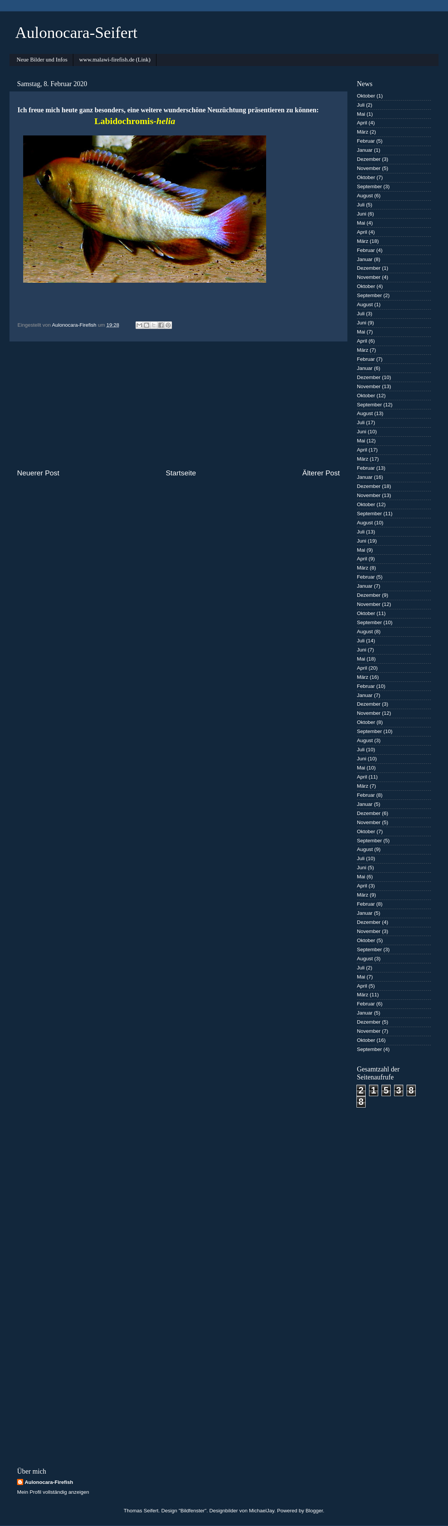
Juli (360, 105)
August (365, 195)
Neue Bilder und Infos (42, 60)
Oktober (366, 96)
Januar (364, 150)
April (362, 123)
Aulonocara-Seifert (76, 32)
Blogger (314, 1510)
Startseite (181, 473)
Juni (361, 214)
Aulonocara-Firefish (49, 1482)
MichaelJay (261, 1510)
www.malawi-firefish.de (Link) (114, 60)
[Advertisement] (178, 405)
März (362, 132)
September (369, 186)
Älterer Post (321, 473)
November (368, 168)
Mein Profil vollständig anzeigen (53, 1492)
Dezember (368, 159)
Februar (366, 141)
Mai (361, 114)
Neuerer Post (38, 473)
